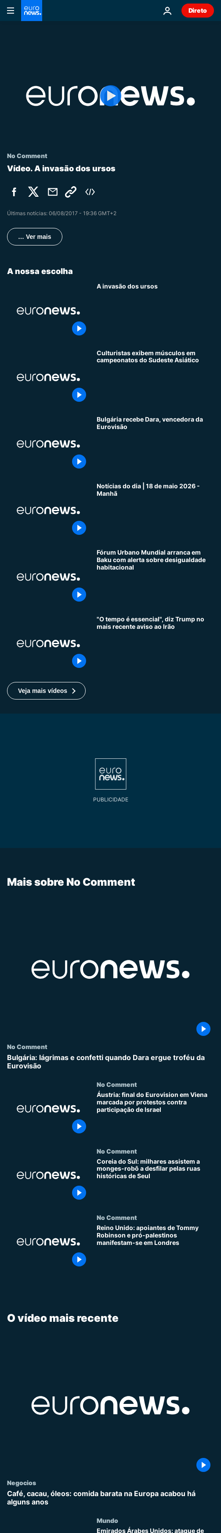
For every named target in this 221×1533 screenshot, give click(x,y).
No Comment (27, 1046)
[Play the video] (110, 96)
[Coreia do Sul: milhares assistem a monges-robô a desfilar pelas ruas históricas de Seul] (155, 1181)
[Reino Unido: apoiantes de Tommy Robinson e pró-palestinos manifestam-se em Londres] (155, 1247)
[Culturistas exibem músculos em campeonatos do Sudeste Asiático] (155, 378)
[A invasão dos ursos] (155, 311)
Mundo (107, 1520)
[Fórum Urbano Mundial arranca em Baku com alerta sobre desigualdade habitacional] (155, 577)
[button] (46, 691)
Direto (197, 10)
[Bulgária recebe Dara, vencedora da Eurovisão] (155, 444)
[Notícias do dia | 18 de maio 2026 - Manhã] (155, 511)
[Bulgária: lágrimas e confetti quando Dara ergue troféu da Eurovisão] (110, 1061)
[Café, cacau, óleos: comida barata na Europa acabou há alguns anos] (110, 1498)
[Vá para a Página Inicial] (31, 10)
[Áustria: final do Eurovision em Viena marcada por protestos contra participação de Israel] (155, 1114)
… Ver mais (34, 236)
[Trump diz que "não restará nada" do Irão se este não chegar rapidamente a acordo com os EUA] (155, 644)
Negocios (21, 1482)
